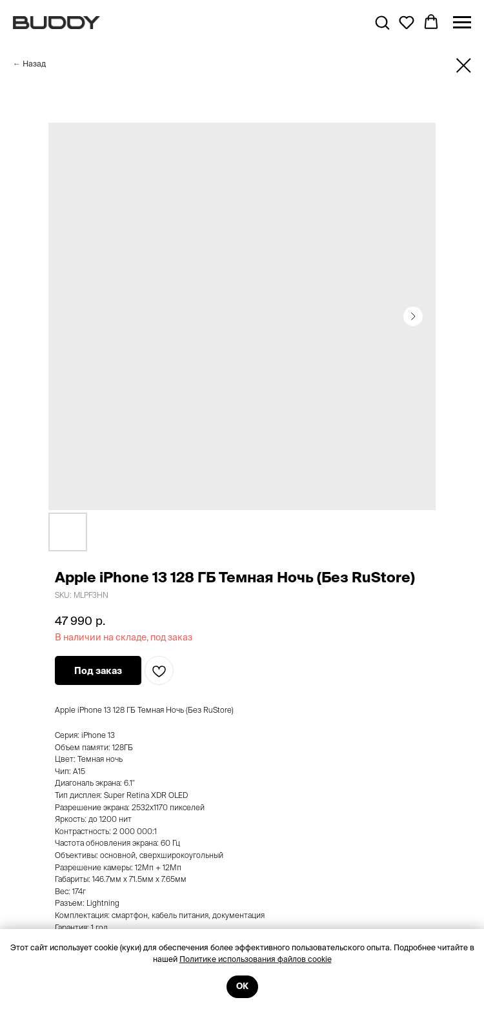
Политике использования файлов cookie (255, 959)
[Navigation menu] (462, 22)
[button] (382, 22)
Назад (34, 63)
